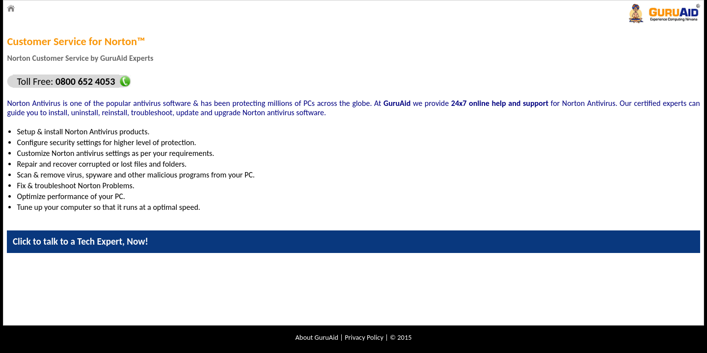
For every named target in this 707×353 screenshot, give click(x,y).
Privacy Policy (364, 337)
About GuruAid (317, 337)
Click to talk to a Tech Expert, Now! (80, 241)
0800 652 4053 (84, 81)
